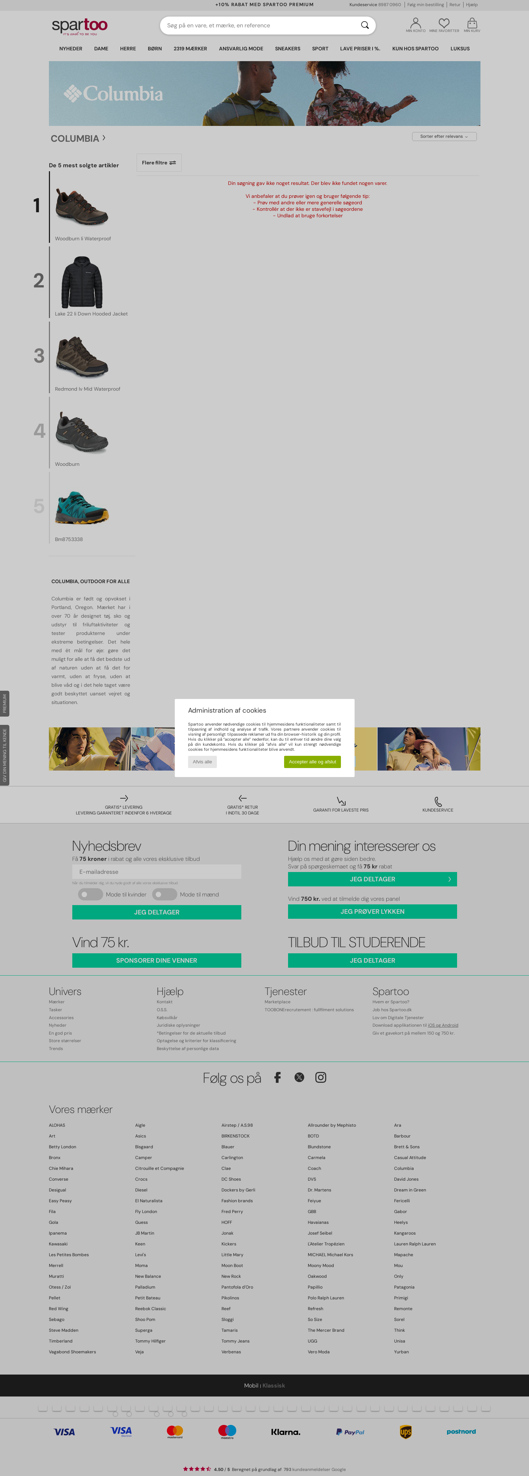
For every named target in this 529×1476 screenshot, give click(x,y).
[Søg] (365, 26)
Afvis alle (202, 761)
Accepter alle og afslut (312, 761)
